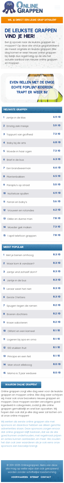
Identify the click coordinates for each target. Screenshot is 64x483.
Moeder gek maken (20, 227)
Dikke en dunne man (19, 219)
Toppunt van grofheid (20, 134)
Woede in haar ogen (19, 151)
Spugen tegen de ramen (22, 305)
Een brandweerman (19, 168)
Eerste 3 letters (16, 297)
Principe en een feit (19, 356)
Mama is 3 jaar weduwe (21, 373)
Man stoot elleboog (20, 365)
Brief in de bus (15, 159)
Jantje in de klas (16, 117)
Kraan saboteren (17, 322)
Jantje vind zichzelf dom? (22, 272)
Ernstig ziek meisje (18, 126)
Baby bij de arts (16, 143)
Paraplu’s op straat (18, 185)
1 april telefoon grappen (21, 235)
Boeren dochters (17, 314)
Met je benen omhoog (20, 255)
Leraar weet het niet (19, 289)
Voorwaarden (19, 476)
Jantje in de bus (16, 280)
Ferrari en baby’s (17, 202)
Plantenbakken (16, 176)
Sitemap (34, 476)
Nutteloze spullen (18, 193)
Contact (46, 476)
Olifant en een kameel (21, 331)
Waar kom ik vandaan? (20, 263)
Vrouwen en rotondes (20, 210)
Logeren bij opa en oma (21, 339)
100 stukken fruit (16, 348)
